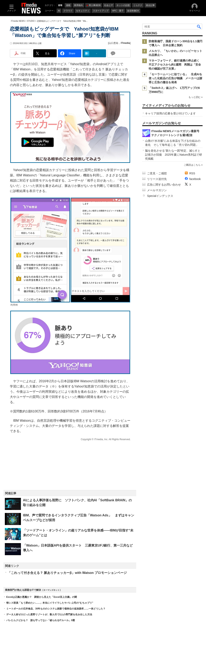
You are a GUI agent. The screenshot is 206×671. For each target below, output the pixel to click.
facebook (195, 179)
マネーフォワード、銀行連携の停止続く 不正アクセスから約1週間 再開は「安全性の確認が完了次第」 (175, 64)
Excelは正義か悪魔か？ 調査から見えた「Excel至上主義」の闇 (41, 597)
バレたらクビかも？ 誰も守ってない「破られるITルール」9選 (40, 620)
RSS (192, 173)
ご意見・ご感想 (157, 173)
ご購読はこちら (192, 164)
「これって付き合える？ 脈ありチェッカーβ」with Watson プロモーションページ (67, 572)
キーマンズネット (51, 590)
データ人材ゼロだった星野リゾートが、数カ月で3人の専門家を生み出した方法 (49, 614)
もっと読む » (195, 97)
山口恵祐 (113, 43)
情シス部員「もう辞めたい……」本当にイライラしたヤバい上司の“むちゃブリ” (49, 602)
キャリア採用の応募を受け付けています (170, 113)
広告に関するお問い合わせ (164, 184)
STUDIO (31, 21)
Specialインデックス (160, 195)
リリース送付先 (157, 179)
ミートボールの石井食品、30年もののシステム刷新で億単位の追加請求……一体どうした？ (55, 608)
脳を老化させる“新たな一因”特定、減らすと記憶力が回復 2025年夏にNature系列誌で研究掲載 (173, 154)
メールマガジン (157, 190)
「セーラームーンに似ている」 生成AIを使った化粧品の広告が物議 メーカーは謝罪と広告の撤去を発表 (175, 78)
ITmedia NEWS (18, 21)
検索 (199, 26)
